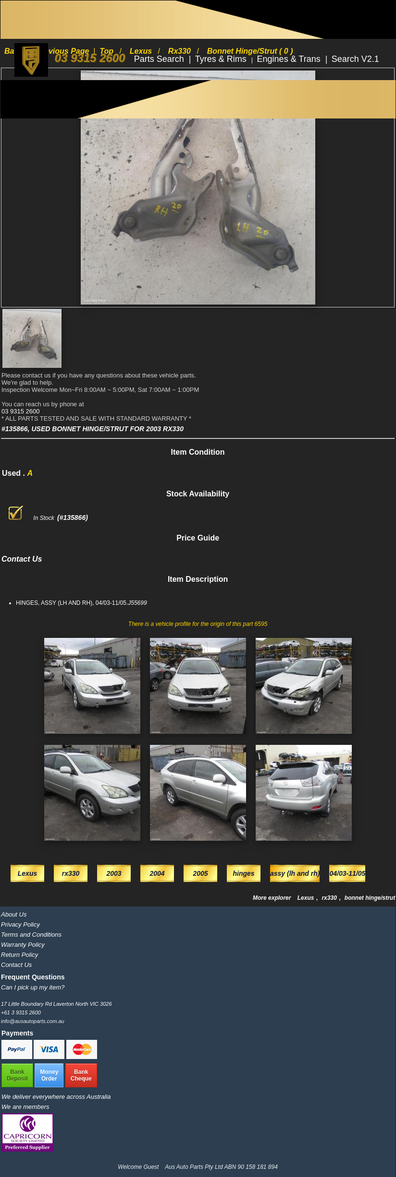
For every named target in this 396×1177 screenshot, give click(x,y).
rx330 (330, 898)
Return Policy (19, 954)
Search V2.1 (355, 59)
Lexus (306, 898)
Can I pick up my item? (32, 987)
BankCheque (81, 1075)
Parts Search (160, 59)
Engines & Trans (290, 59)
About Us (13, 914)
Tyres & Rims (222, 59)
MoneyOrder (49, 1075)
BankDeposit (17, 1075)
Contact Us (16, 964)
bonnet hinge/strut (370, 898)
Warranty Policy (23, 944)
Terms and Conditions (31, 934)
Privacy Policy (20, 924)
